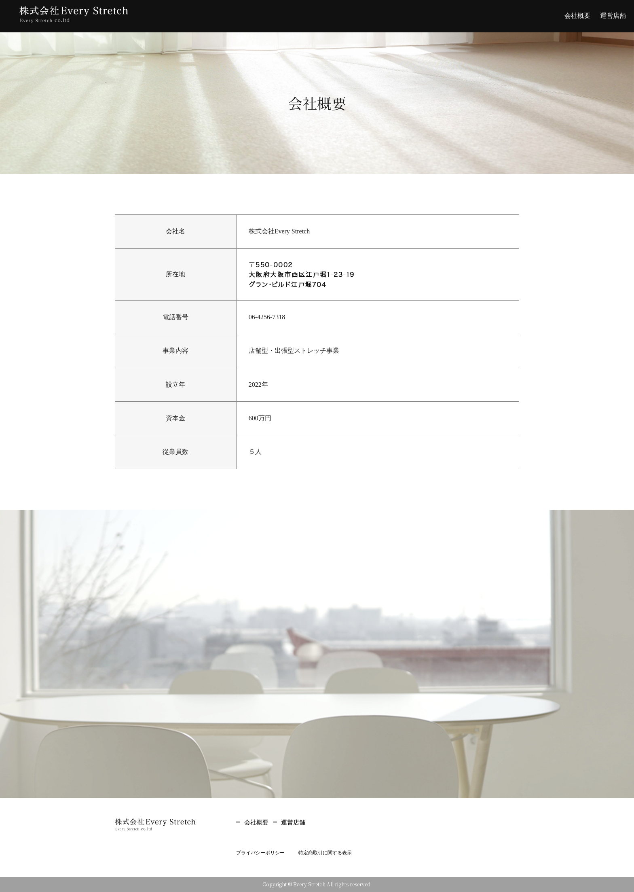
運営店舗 (613, 15)
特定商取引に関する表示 (325, 853)
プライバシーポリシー (260, 853)
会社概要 (577, 15)
